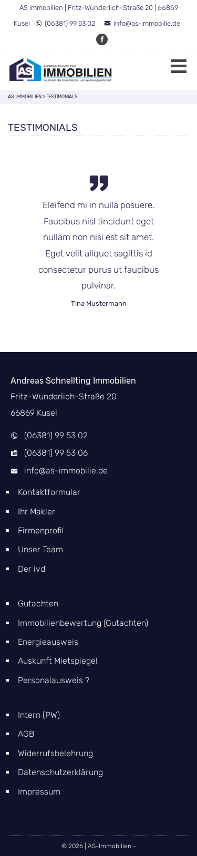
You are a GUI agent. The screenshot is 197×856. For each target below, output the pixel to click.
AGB (26, 734)
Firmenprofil (41, 530)
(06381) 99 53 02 (65, 23)
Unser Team (40, 549)
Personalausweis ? (53, 680)
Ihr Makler (36, 512)
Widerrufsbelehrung (55, 753)
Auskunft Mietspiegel (58, 661)
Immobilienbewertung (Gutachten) (83, 623)
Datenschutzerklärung (60, 772)
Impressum (39, 792)
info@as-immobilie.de (142, 23)
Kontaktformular (49, 492)
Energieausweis (48, 642)
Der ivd (31, 569)
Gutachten (38, 604)
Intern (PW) (39, 715)
